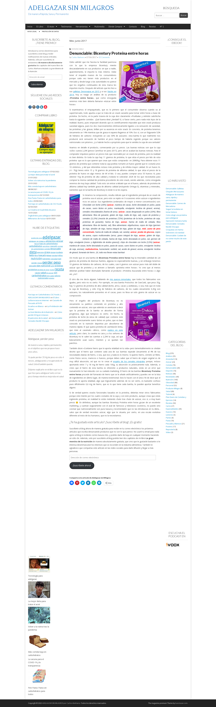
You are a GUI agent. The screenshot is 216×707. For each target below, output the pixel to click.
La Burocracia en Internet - (39, 300)
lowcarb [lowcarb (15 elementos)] (42, 255)
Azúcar (169, 362)
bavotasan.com (181, 703)
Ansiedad (170, 359)
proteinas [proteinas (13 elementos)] (59, 265)
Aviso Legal (32, 31)
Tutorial (169, 394)
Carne (168, 406)
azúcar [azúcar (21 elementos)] (59, 241)
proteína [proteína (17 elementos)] (32, 269)
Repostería (170, 429)
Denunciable (77, 49)
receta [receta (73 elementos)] (59, 269)
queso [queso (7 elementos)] (52, 270)
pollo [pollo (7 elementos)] (52, 266)
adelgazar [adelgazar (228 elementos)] (52, 237)
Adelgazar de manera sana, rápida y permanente (174, 197)
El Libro (39, 26)
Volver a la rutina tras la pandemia (42, 180)
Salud (168, 391)
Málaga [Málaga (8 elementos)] (48, 255)
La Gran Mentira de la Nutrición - (41, 312)
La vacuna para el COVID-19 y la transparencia (36, 662)
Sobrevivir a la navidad (175, 232)
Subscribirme (37, 84)
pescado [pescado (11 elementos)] (32, 265)
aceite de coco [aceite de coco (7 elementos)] (36, 238)
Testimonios (66, 26)
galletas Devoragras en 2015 (86, 91)
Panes (168, 418)
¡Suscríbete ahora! (82, 465)
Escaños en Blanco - (36, 306)
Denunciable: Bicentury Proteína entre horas (108, 53)
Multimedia (99, 26)
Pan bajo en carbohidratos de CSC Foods (45, 204)
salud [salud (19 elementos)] (43, 272)
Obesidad (170, 382)
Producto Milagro (173, 388)
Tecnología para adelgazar (39, 171)
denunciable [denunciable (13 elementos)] (55, 248)
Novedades (170, 377)
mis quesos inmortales (120, 279)
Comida (169, 365)
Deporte (169, 371)
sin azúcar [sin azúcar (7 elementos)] (50, 273)
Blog (143, 26)
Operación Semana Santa (176, 221)
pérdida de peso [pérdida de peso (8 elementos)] (43, 270)
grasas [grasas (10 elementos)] (53, 252)
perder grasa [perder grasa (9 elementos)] (36, 263)
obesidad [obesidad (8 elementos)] (54, 259)
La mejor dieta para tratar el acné (41, 175)
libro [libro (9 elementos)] (36, 255)
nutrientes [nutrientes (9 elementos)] (46, 259)
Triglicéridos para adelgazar (39, 216)
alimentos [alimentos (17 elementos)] (51, 241)
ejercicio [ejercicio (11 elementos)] (40, 252)
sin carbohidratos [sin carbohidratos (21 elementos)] (44, 274)
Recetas (152, 26)
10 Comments (104, 57)
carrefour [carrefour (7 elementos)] (46, 246)
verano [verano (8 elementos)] (51, 278)
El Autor (50, 26)
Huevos (169, 412)
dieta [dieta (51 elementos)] (33, 252)
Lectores (169, 415)
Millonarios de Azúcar (37, 218)
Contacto (133, 26)
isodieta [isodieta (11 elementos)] (59, 252)
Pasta (168, 420)
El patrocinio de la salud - (38, 318)
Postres (169, 426)
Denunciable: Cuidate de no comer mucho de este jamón (176, 238)
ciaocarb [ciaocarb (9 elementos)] (53, 246)
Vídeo (168, 432)
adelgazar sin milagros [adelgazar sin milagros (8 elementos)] (37, 241)
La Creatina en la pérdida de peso (42, 210)
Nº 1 (162, 26)
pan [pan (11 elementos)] (59, 258)
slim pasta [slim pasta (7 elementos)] (50, 276)
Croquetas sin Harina (174, 230)
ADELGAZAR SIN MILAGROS (71, 8)
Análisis (169, 356)
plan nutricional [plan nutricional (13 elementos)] (43, 265)
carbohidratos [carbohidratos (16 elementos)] (35, 246)
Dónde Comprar (115, 26)
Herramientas (82, 26)
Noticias (169, 374)
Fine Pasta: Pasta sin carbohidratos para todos (37, 691)
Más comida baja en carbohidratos (42, 186)
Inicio (29, 26)
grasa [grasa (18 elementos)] (47, 252)
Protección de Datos (50, 31)
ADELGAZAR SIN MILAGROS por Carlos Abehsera (61, 703)
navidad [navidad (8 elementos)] (55, 255)
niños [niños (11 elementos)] (60, 255)
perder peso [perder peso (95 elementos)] (51, 262)
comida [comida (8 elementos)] (47, 249)
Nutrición (169, 379)
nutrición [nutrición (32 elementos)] (36, 258)
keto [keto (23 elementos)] (31, 255)
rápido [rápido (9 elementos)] (37, 273)
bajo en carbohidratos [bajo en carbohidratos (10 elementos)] (49, 243)
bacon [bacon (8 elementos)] (36, 244)
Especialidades (172, 409)
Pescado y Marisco (173, 424)
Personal (169, 385)
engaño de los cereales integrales (129, 361)
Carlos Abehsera (78, 57)
